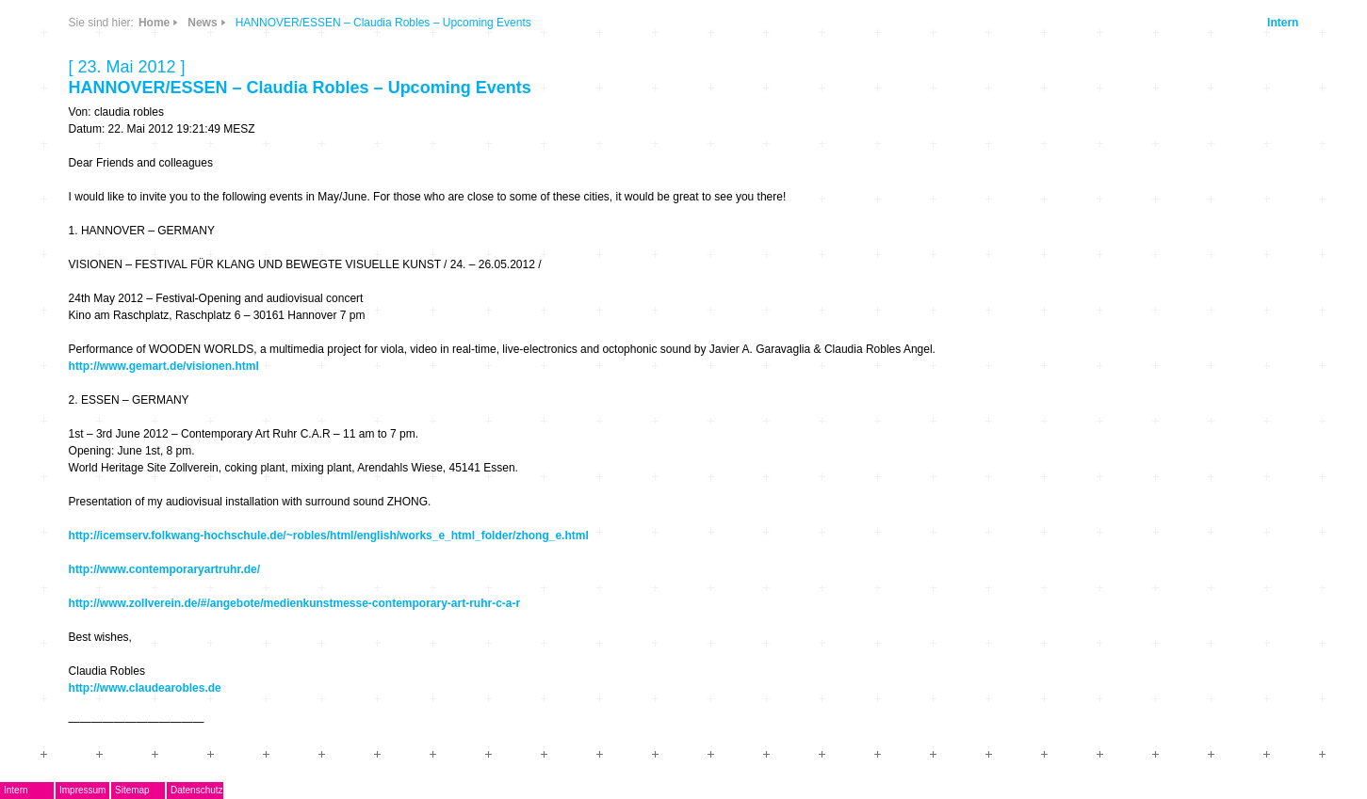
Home (154, 22)
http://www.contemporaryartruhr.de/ (165, 569)
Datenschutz (197, 790)
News (202, 22)
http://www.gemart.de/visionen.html (164, 366)
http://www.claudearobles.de (145, 688)
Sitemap (132, 790)
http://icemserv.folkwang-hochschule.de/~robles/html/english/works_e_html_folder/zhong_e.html (329, 535)
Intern (1282, 22)
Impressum (82, 790)
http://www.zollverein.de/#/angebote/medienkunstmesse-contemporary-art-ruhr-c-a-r (295, 603)
